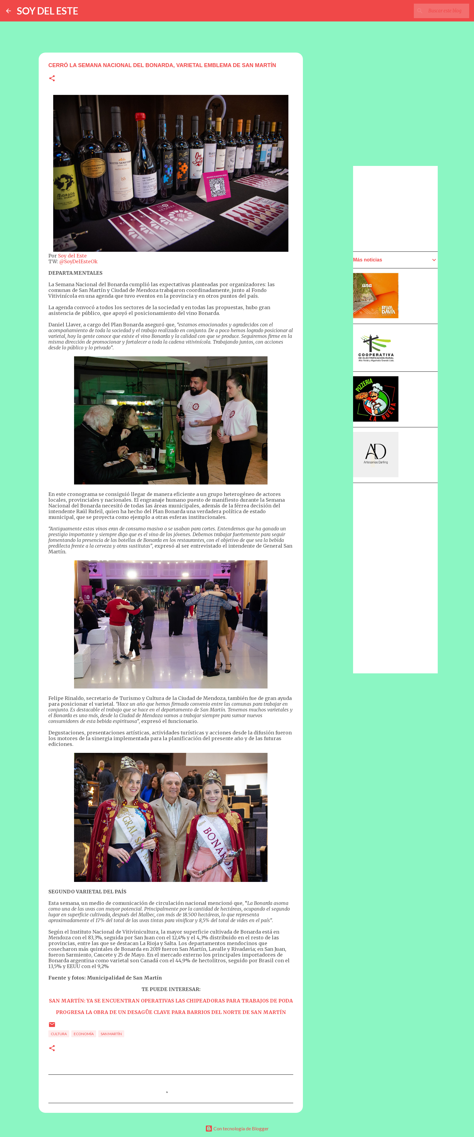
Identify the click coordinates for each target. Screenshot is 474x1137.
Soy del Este (72, 256)
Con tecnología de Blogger (237, 1128)
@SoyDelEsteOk (78, 261)
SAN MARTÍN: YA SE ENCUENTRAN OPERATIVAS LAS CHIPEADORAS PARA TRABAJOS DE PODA (171, 1001)
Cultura (59, 1034)
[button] (52, 79)
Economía (84, 1034)
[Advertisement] (332, 337)
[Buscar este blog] (437, 11)
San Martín (111, 1034)
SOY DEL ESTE (47, 11)
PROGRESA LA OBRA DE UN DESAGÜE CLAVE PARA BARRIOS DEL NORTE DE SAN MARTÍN (171, 1012)
